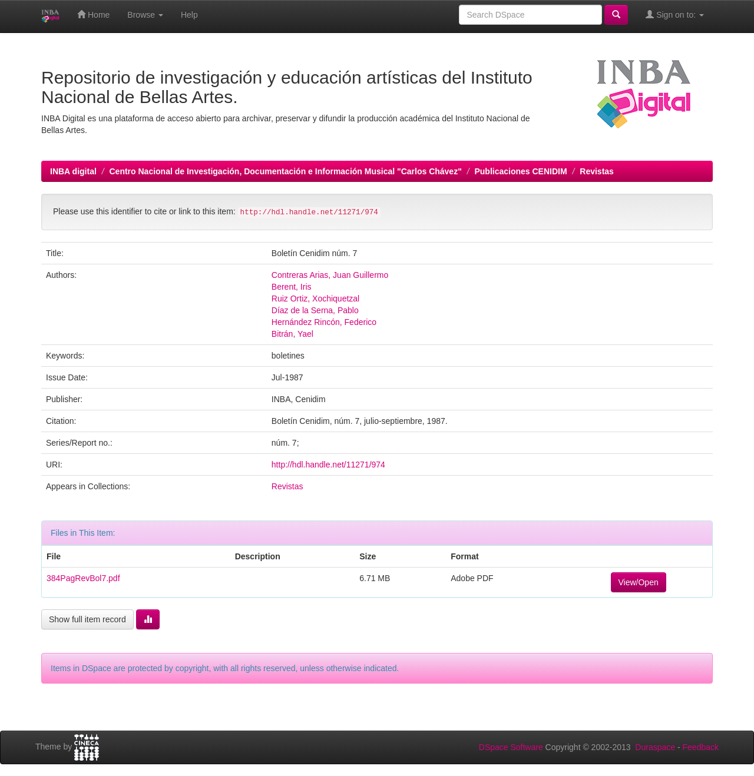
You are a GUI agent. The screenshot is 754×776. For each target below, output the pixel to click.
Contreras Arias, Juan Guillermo (330, 275)
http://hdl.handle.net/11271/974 (328, 464)
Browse (145, 14)
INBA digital (73, 171)
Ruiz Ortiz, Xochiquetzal (315, 298)
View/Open (639, 582)
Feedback (701, 747)
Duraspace (655, 747)
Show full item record (87, 619)
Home (93, 14)
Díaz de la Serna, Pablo (315, 310)
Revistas (597, 171)
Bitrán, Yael (292, 334)
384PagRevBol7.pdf (83, 578)
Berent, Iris (292, 286)
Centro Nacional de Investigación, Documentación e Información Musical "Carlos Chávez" (285, 171)
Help (189, 14)
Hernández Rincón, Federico (324, 322)
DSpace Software (511, 747)
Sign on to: (675, 14)
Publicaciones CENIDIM (520, 171)
